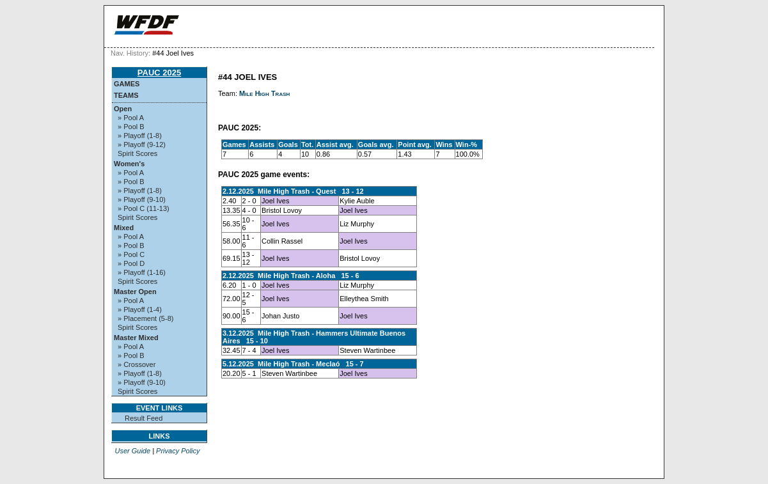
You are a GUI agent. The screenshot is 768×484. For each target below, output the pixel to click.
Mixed (124, 227)
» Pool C (131, 254)
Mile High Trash (264, 93)
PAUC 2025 (159, 72)
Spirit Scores (137, 153)
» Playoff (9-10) (142, 199)
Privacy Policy (178, 451)
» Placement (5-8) (145, 318)
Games (126, 84)
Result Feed (143, 418)
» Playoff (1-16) (142, 272)
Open (123, 109)
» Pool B (131, 126)
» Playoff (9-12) (142, 144)
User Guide (132, 451)
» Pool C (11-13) (143, 208)
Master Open (135, 291)
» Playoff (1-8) (140, 135)
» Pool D (131, 263)
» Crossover (136, 364)
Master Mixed (136, 337)
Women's (129, 164)
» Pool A (131, 117)
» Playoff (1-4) (140, 309)
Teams (126, 95)
